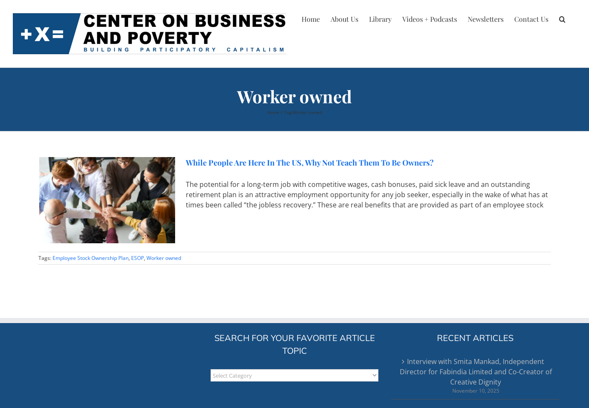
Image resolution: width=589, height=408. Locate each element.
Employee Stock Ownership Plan (91, 258)
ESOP (137, 258)
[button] (562, 18)
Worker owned (164, 258)
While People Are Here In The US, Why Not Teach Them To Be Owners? (310, 162)
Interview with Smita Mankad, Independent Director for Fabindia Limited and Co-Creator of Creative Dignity (476, 372)
